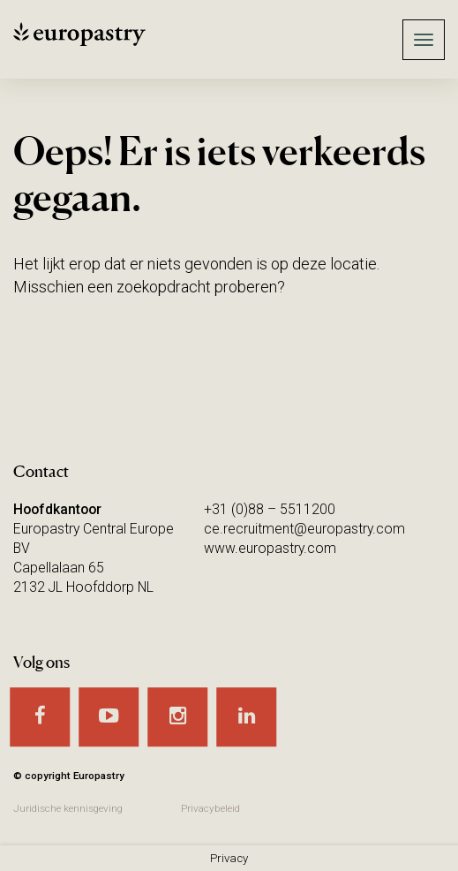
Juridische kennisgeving (68, 808)
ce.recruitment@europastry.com (304, 528)
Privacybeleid (210, 808)
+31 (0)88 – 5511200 (269, 509)
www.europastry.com (270, 548)
